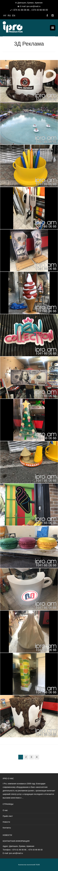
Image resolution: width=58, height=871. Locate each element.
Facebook (47, 15)
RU (9, 15)
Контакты (7, 828)
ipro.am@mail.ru (16, 853)
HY (4, 15)
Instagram (52, 15)
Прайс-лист (8, 816)
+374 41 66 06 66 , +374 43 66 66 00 (30, 10)
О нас (5, 810)
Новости (6, 822)
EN (13, 15)
